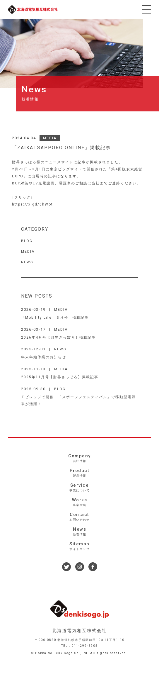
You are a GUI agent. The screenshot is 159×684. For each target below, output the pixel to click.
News (79, 531)
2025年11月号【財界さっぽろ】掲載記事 (59, 377)
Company (79, 458)
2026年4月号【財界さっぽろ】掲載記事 (58, 337)
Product (79, 473)
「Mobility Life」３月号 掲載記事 (55, 317)
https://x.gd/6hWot (32, 204)
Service (79, 487)
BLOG (27, 241)
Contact (79, 516)
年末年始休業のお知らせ (43, 357)
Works (79, 502)
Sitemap (79, 546)
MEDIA (50, 138)
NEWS (27, 262)
